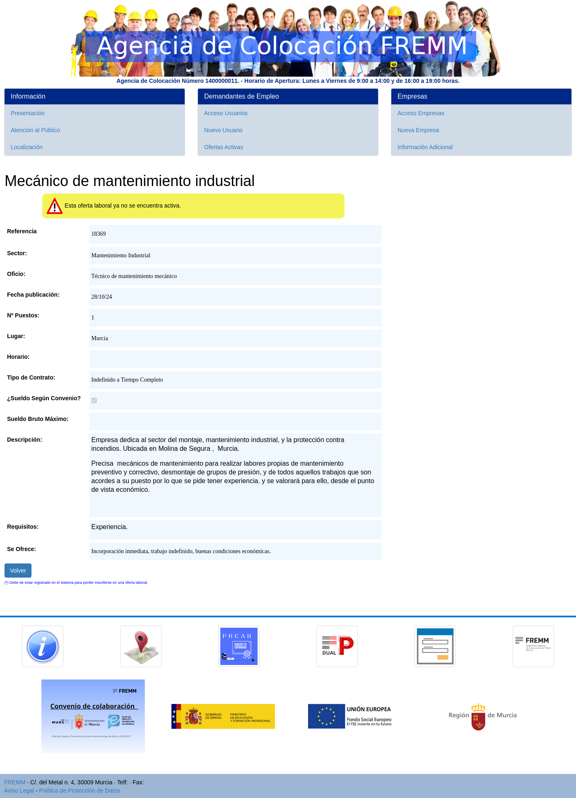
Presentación (28, 113)
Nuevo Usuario (223, 130)
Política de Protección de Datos (79, 790)
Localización (27, 147)
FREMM (14, 782)
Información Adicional (425, 147)
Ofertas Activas (223, 147)
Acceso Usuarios (226, 113)
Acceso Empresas (421, 113)
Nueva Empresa (418, 130)
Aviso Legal (19, 790)
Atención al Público (35, 130)
